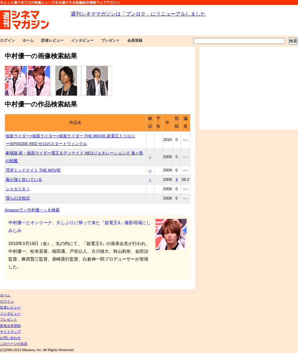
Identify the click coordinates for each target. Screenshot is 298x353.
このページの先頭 (13, 344)
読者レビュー (52, 40)
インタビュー (82, 40)
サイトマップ (10, 331)
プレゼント (110, 40)
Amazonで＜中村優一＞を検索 (32, 210)
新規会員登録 (10, 325)
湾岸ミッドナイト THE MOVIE (33, 170)
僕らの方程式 (18, 198)
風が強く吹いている (24, 179)
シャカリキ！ (18, 189)
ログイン (7, 40)
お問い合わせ (10, 338)
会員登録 (134, 40)
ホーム (28, 40)
